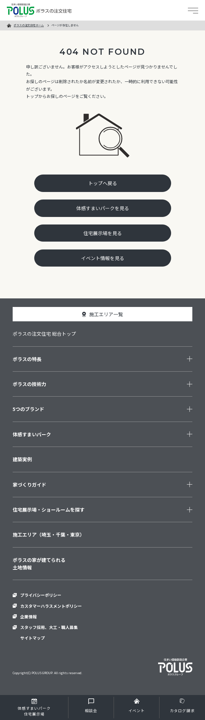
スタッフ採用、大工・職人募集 (49, 627)
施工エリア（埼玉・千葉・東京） (49, 534)
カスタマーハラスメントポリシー (51, 606)
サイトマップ (32, 638)
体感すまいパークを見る (102, 208)
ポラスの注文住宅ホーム (29, 25)
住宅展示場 (34, 711)
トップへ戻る (102, 183)
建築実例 (22, 459)
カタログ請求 (182, 710)
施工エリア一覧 (106, 314)
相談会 (91, 710)
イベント (136, 710)
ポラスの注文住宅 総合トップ (44, 333)
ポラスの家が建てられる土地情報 (39, 563)
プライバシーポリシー (40, 595)
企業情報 (28, 616)
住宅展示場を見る (103, 233)
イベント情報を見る (102, 258)
